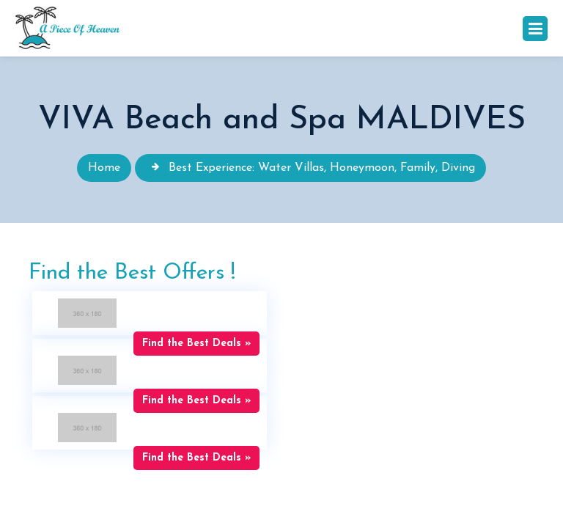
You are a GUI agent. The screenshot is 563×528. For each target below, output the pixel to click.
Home (104, 168)
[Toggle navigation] (535, 28)
